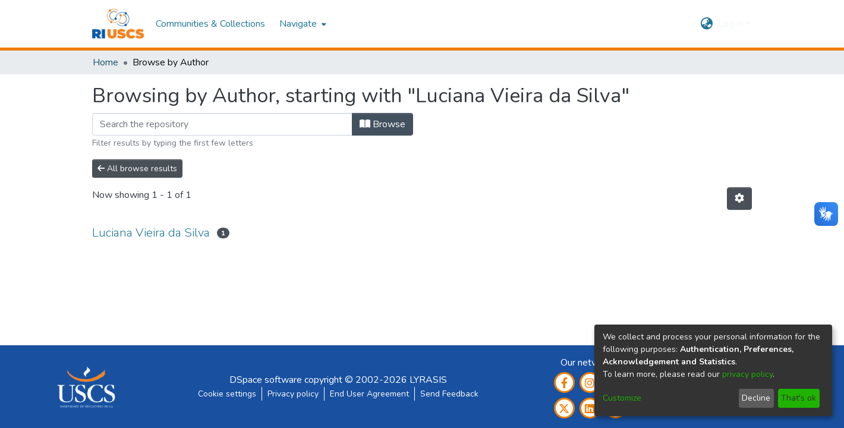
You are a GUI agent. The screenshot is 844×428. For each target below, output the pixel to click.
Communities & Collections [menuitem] (210, 23)
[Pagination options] (739, 198)
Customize (622, 398)
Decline (756, 398)
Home (105, 62)
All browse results (137, 168)
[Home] (118, 24)
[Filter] (222, 124)
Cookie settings (227, 393)
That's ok (798, 398)
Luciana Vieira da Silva (151, 233)
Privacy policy (293, 393)
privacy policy (747, 374)
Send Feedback (449, 393)
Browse (382, 124)
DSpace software (265, 379)
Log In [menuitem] (731, 23)
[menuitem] (301, 24)
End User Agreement (369, 393)
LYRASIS (428, 379)
